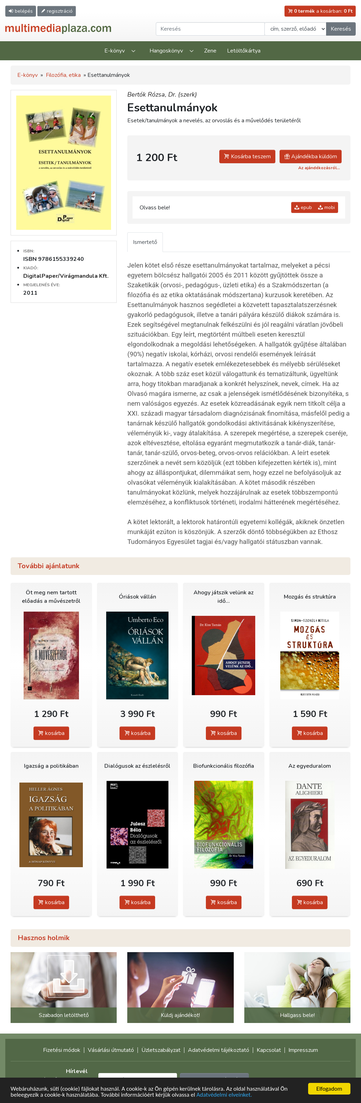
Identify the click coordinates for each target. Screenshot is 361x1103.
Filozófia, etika (63, 75)
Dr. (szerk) (182, 94)
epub (303, 207)
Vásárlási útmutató (111, 1050)
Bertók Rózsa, (147, 94)
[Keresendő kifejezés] (210, 29)
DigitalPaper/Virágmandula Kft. (66, 276)
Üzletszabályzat (160, 1050)
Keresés (341, 29)
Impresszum (303, 1050)
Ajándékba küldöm (310, 156)
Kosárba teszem (247, 156)
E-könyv (114, 51)
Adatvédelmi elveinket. (224, 1095)
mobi (326, 207)
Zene (210, 51)
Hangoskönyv (166, 51)
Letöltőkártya (244, 51)
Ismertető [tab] (145, 242)
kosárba (51, 733)
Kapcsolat (269, 1050)
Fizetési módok (61, 1050)
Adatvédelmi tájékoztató (218, 1050)
